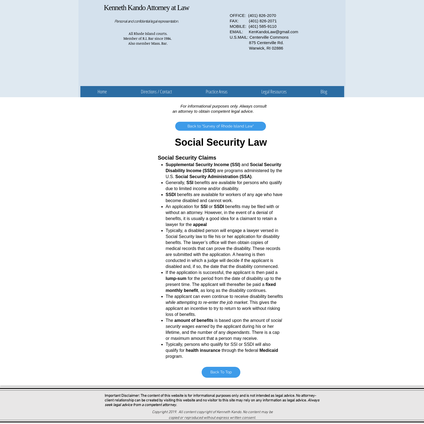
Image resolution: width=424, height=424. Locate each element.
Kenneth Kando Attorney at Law (146, 8)
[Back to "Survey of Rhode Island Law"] (220, 126)
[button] (216, 91)
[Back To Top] (221, 372)
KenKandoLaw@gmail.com (273, 31)
